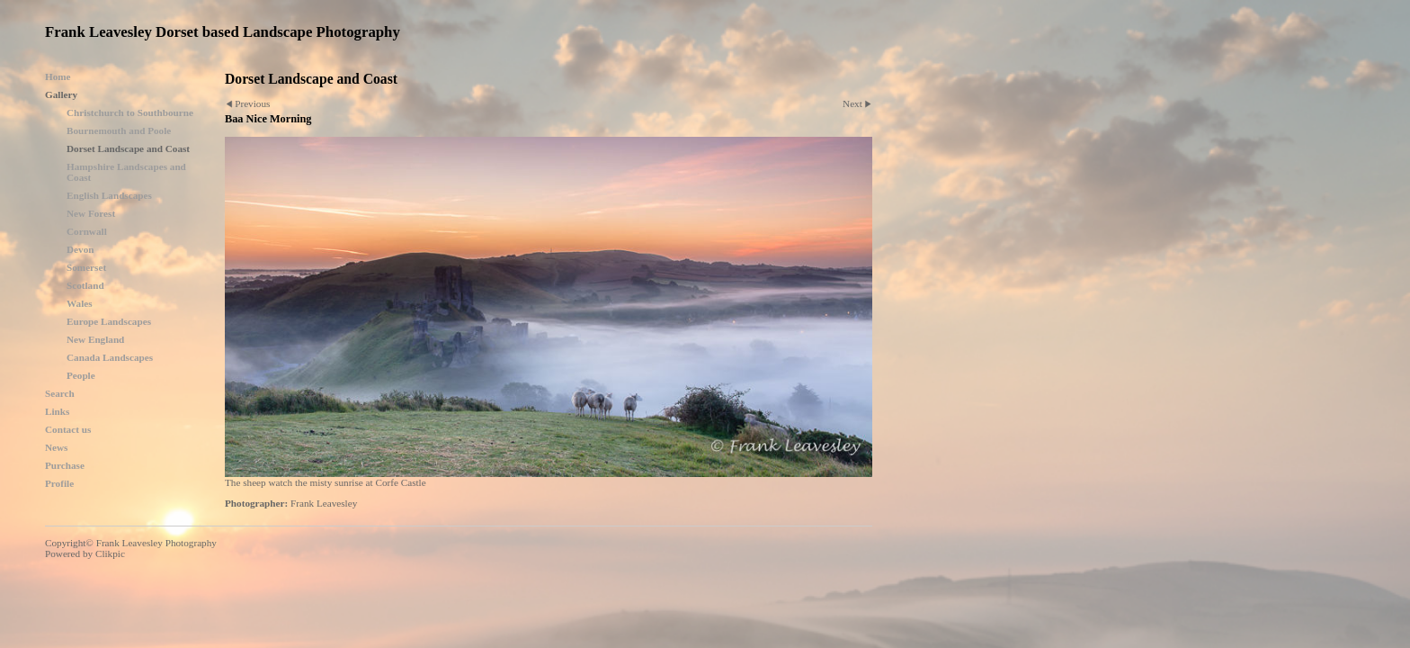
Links (57, 411)
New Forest (91, 213)
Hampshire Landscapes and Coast (126, 172)
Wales (80, 303)
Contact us (68, 429)
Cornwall (87, 231)
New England (95, 339)
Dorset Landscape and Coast (128, 148)
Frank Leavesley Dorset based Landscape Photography (222, 31)
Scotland (85, 285)
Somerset (86, 267)
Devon (80, 249)
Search (60, 393)
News (56, 447)
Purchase (65, 465)
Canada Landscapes (110, 357)
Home (58, 76)
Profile (59, 483)
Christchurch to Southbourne (130, 112)
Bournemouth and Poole (119, 130)
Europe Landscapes (109, 321)
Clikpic (110, 553)
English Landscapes (109, 195)
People (81, 375)
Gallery (61, 94)
